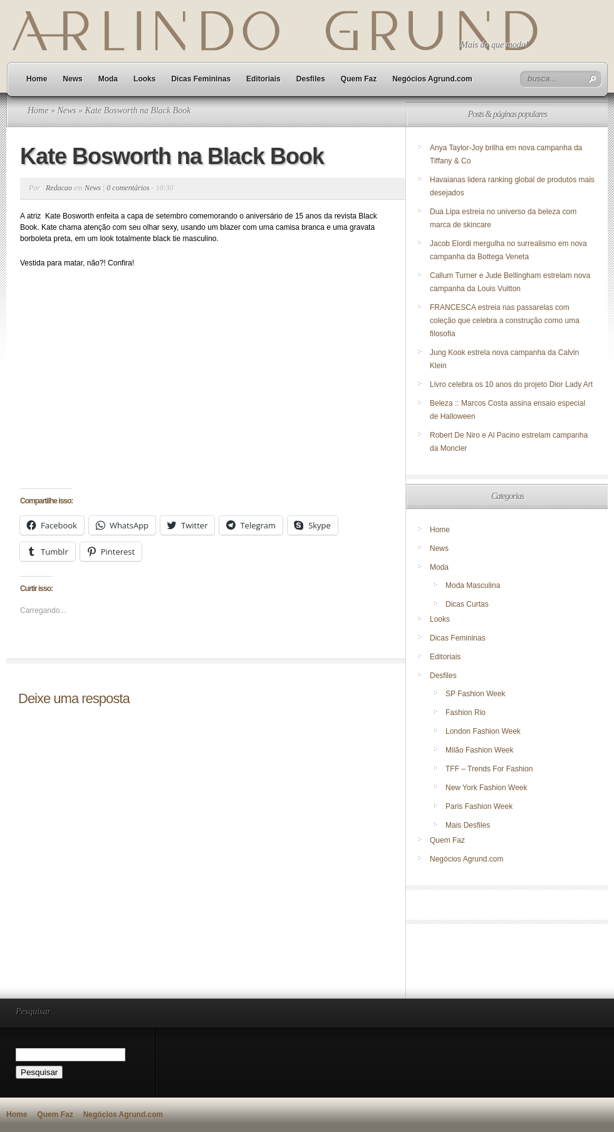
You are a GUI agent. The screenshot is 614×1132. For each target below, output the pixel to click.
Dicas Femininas (201, 79)
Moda (108, 79)
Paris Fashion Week (479, 806)
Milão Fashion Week (479, 750)
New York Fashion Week (486, 787)
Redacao (59, 187)
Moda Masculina (472, 585)
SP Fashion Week (475, 693)
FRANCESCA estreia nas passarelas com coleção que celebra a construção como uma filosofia (505, 320)
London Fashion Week (483, 731)
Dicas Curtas (467, 604)
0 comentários (128, 187)
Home (36, 79)
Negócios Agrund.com (432, 79)
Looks (144, 79)
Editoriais (263, 79)
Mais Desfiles (467, 825)
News (72, 79)
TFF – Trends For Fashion (489, 768)
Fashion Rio (465, 712)
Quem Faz (359, 79)
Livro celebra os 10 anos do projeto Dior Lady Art (512, 384)
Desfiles (310, 79)
